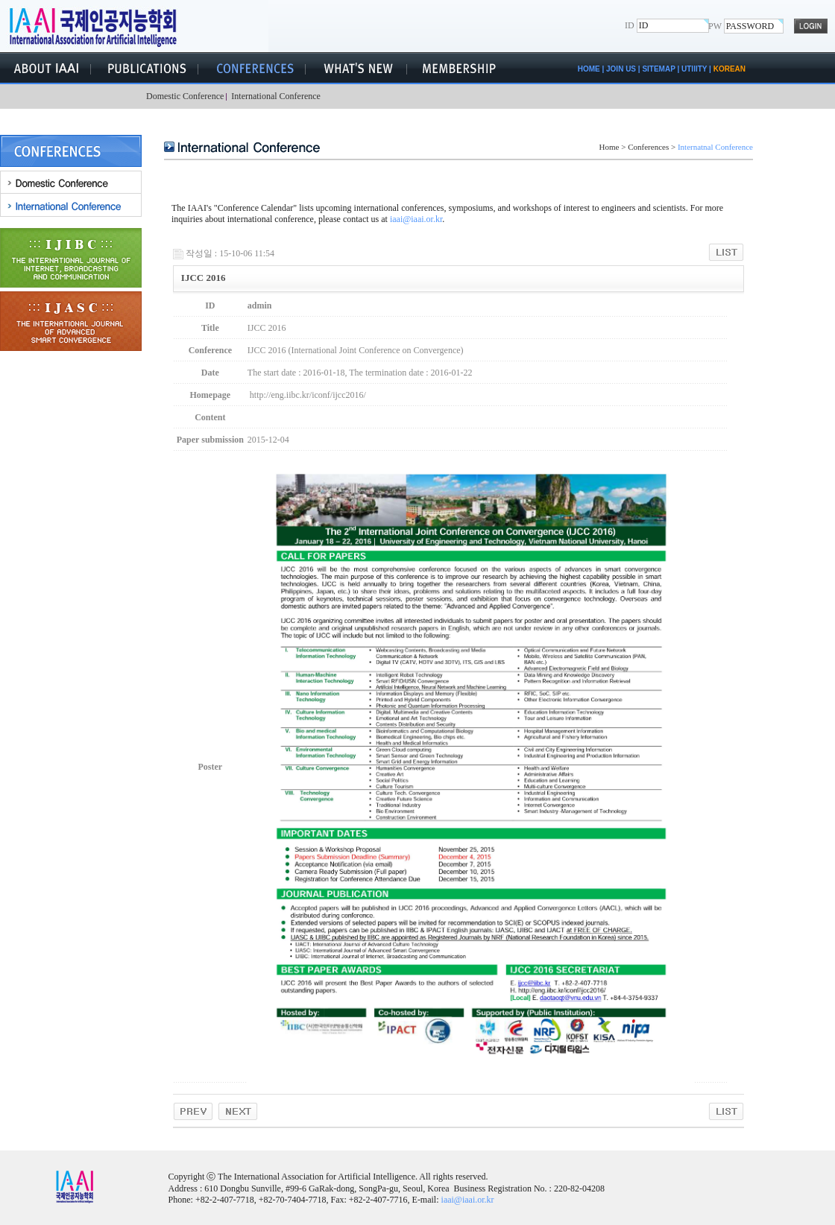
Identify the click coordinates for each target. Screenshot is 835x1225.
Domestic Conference (184, 96)
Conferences (648, 146)
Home (609, 146)
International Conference (274, 96)
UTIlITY (694, 69)
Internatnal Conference (715, 146)
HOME (589, 69)
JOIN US (621, 69)
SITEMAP (658, 69)
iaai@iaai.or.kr (416, 219)
